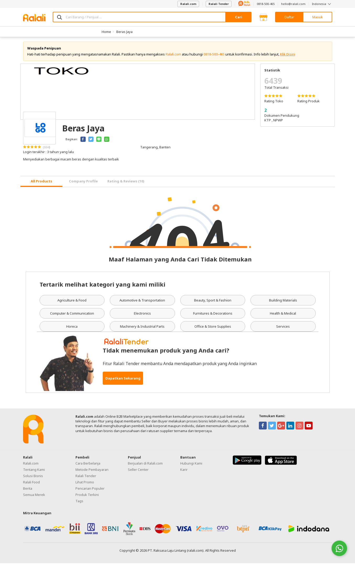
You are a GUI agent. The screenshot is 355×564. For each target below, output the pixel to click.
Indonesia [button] (322, 4)
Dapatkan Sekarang (122, 379)
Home (106, 31)
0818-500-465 (266, 4)
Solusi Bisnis (33, 476)
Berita (27, 489)
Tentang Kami (34, 470)
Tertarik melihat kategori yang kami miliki (102, 285)
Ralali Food (31, 482)
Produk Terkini (87, 495)
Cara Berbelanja (87, 463)
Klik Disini (287, 55)
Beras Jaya (124, 31)
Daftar (289, 17)
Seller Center (138, 470)
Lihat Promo (84, 482)
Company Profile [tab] (83, 182)
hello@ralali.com (293, 4)
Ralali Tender (219, 4)
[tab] (41, 182)
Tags (79, 501)
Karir (184, 470)
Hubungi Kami (191, 463)
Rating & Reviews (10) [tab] (125, 182)
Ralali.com (188, 4)
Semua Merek (34, 495)
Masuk (317, 17)
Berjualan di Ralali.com (145, 463)
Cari (238, 17)
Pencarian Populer (90, 489)
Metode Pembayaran (91, 470)
